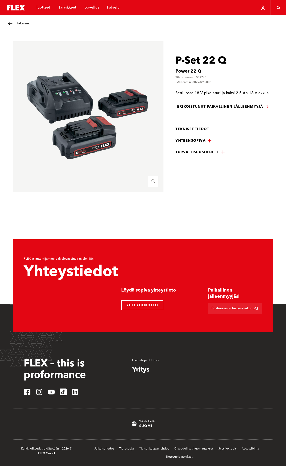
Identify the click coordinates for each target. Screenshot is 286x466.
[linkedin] (75, 392)
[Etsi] (256, 308)
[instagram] (39, 392)
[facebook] (27, 392)
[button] (195, 129)
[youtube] (51, 392)
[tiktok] (63, 392)
